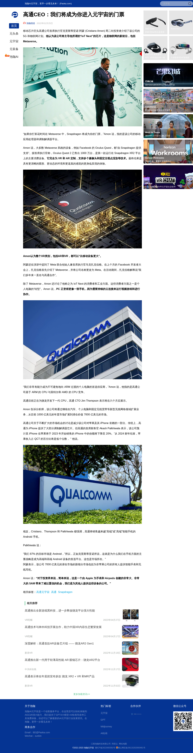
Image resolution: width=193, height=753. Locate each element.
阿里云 (115, 744)
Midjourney (106, 726)
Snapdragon (65, 592)
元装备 (14, 49)
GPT (103, 719)
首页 (14, 25)
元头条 (14, 33)
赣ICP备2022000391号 (105, 748)
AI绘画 (104, 733)
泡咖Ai (13, 56)
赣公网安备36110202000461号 (131, 748)
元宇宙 (14, 41)
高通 (53, 592)
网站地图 (123, 744)
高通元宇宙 (42, 592)
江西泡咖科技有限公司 (101, 744)
